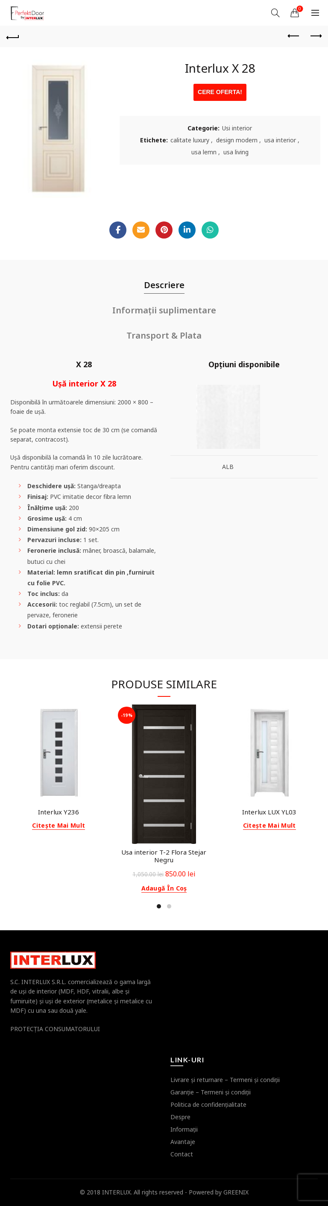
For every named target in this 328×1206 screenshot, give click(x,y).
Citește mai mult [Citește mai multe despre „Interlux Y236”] (58, 825)
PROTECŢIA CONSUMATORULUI (55, 1029)
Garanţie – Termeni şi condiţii (210, 1092)
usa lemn (204, 152)
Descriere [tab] (164, 285)
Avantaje (182, 1142)
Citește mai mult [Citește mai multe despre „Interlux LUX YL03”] (269, 825)
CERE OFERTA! (220, 91)
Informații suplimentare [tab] (164, 310)
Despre (180, 1117)
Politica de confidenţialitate (208, 1104)
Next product (315, 35)
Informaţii (184, 1129)
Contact (181, 1154)
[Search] (275, 12)
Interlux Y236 (58, 812)
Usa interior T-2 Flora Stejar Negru (163, 856)
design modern (237, 140)
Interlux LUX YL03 (269, 812)
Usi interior (237, 128)
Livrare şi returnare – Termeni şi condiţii (225, 1080)
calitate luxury (189, 140)
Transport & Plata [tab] (164, 335)
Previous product (294, 35)
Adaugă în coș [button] (164, 888)
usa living (236, 152)
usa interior (280, 140)
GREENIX (236, 1192)
